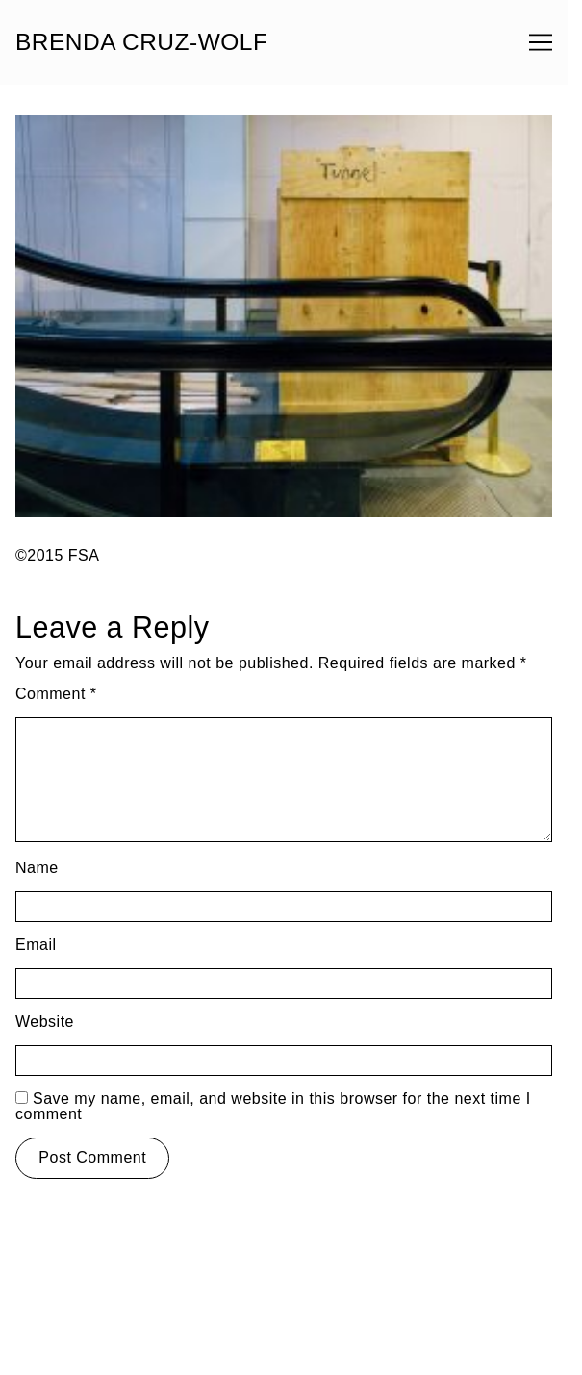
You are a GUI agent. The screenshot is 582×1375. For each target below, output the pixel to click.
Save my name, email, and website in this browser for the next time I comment (273, 1106)
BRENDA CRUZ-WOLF (141, 42)
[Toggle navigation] (540, 42)
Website (44, 1021)
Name (37, 868)
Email (36, 945)
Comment (56, 694)
